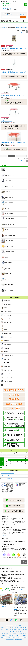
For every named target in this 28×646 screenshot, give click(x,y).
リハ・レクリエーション (22, 637)
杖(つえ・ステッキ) (18, 625)
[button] (20, 32)
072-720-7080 (19, 589)
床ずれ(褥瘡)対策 (5, 633)
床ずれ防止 (22, 14)
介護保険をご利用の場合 (7, 478)
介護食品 (3, 635)
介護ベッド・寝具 (21, 631)
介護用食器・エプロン (22, 633)
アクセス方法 (3, 606)
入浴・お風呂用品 (23, 627)
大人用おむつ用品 (13, 629)
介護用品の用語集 (5, 475)
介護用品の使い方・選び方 (7, 473)
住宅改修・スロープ (12, 631)
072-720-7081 (17, 591)
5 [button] (25, 32)
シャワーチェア (5, 14)
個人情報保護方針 (23, 643)
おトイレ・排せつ (4, 629)
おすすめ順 (23, 27)
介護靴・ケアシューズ (5, 627)
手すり (5, 631)
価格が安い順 (4, 27)
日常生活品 (24, 635)
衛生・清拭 (18, 635)
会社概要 (4, 643)
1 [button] (21, 32)
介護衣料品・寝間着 (10, 635)
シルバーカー (16, 14)
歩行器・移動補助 (9, 624)
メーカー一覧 (8, 8)
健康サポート (3, 637)
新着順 (17, 27)
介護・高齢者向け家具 (22, 629)
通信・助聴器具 (13, 633)
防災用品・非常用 (18, 639)
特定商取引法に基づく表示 (13, 643)
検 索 (23, 17)
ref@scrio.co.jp (22, 592)
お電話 (15, 609)
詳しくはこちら (5, 535)
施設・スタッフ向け (12, 637)
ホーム (2, 8)
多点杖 (10, 14)
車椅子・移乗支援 (14, 627)
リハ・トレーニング (9, 639)
